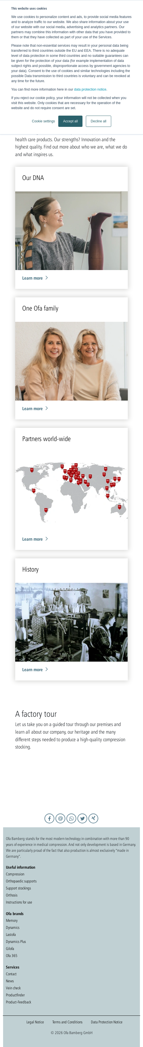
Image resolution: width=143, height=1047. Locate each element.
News (10, 981)
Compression (15, 874)
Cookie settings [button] (43, 121)
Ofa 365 (11, 955)
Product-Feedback (18, 1002)
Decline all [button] (98, 121)
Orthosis (11, 895)
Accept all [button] (70, 121)
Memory (11, 920)
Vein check (13, 988)
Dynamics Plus (16, 941)
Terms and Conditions (67, 1022)
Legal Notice (35, 1022)
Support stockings (18, 888)
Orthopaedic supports (21, 881)
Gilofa (10, 948)
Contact (11, 974)
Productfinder (15, 995)
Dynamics (12, 927)
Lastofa (11, 934)
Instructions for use (19, 902)
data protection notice (90, 89)
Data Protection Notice (106, 1022)
